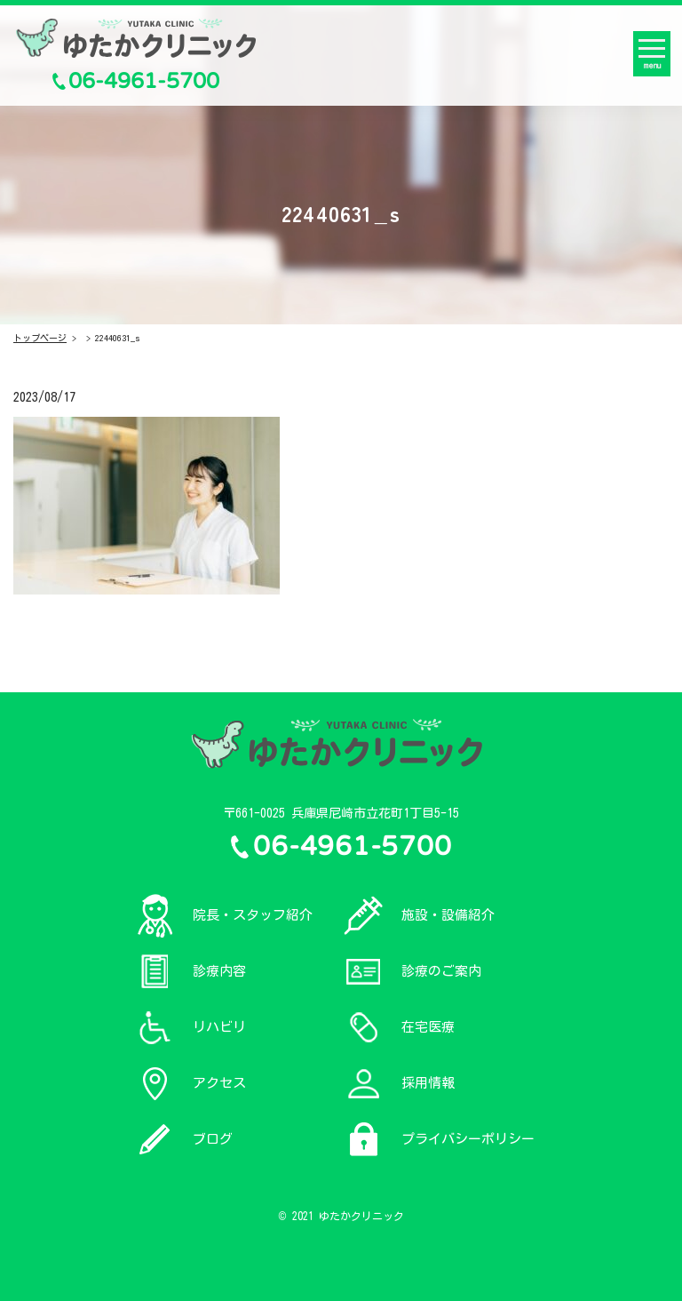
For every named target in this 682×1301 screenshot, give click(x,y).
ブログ (213, 1138)
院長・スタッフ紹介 (253, 915)
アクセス (219, 1082)
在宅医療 (428, 1027)
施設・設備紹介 (448, 915)
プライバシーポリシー (468, 1138)
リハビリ (219, 1027)
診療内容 (219, 971)
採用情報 (428, 1082)
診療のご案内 (441, 971)
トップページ (40, 337)
